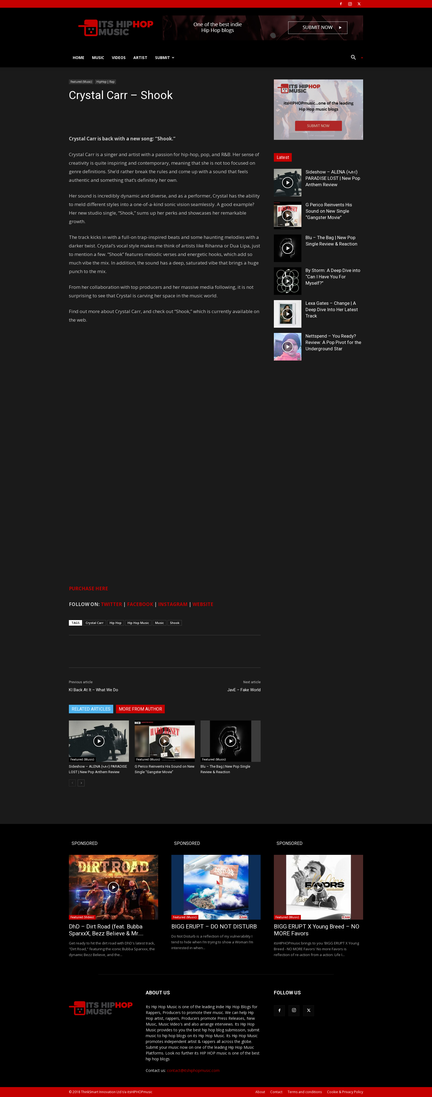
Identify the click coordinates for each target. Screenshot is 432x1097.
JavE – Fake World (244, 689)
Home (78, 57)
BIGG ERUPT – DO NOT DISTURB (214, 926)
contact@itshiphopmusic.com (193, 1070)
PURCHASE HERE (88, 588)
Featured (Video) (82, 917)
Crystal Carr (95, 623)
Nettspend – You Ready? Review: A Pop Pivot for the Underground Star (333, 342)
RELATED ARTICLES (91, 709)
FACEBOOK (140, 604)
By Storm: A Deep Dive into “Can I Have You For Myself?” (333, 277)
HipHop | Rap (105, 82)
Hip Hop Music (138, 623)
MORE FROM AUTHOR (140, 709)
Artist (140, 57)
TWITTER (111, 604)
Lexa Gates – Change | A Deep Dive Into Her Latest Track (332, 309)
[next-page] (81, 783)
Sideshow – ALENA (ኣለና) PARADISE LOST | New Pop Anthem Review (333, 178)
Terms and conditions (305, 1092)
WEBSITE (203, 604)
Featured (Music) (81, 82)
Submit (164, 57)
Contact (276, 1092)
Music (98, 57)
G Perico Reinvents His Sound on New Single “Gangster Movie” (329, 211)
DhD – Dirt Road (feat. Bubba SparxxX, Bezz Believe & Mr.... (106, 930)
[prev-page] (72, 783)
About (260, 1092)
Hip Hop (115, 623)
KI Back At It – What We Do (93, 689)
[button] (355, 58)
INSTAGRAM (173, 604)
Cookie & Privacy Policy (345, 1092)
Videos (119, 57)
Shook (174, 623)
